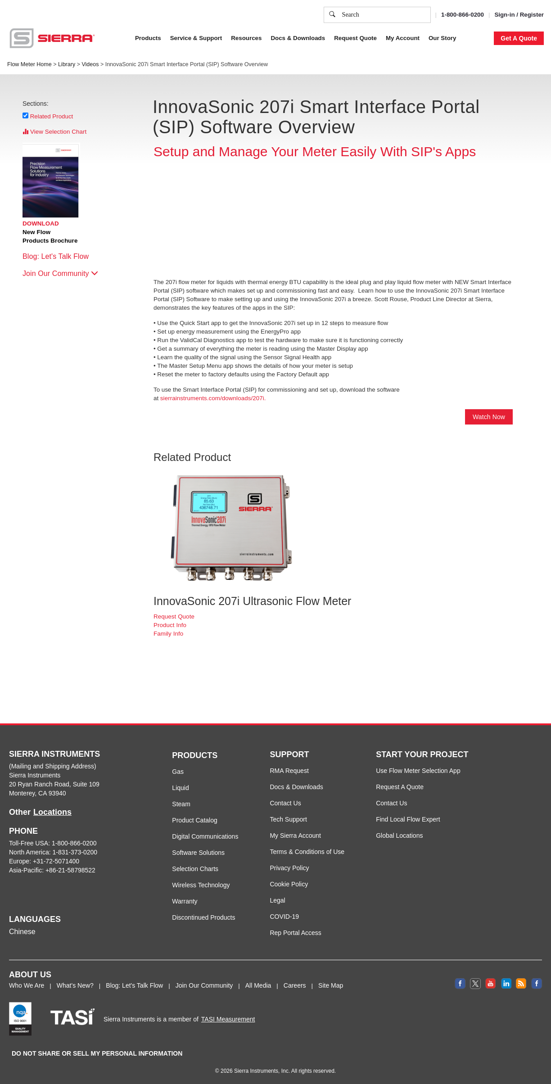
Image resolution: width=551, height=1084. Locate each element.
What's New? (75, 985)
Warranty (184, 901)
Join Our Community (60, 273)
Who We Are (26, 985)
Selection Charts (195, 868)
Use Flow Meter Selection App (418, 770)
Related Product (52, 116)
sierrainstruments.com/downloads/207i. (213, 398)
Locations (52, 812)
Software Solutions (198, 852)
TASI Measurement (228, 1019)
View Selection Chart (54, 131)
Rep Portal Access (295, 932)
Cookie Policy (332, 38)
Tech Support (288, 819)
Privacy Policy (395, 38)
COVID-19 (284, 916)
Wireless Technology (201, 885)
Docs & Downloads (296, 786)
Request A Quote (400, 786)
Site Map (330, 985)
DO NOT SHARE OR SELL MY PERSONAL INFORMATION (97, 1053)
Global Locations (399, 835)
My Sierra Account (295, 835)
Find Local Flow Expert (408, 819)
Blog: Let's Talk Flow (60, 256)
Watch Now (489, 416)
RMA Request (289, 770)
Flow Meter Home (29, 64)
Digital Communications (205, 836)
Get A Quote (519, 38)
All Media (258, 985)
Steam (181, 804)
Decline (472, 82)
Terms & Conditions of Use (307, 851)
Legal (277, 900)
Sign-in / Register (519, 14)
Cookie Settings (389, 82)
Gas (178, 771)
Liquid (180, 787)
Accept (436, 82)
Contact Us (285, 803)
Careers (295, 985)
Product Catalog (194, 820)
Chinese (22, 931)
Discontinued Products (203, 917)
